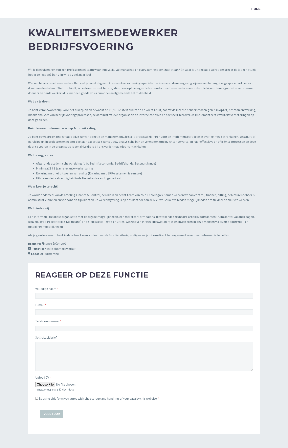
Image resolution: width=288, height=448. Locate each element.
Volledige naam (46, 289)
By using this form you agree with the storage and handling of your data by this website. (99, 398)
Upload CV (43, 377)
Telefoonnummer (48, 321)
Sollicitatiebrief (47, 337)
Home (255, 9)
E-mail (40, 305)
